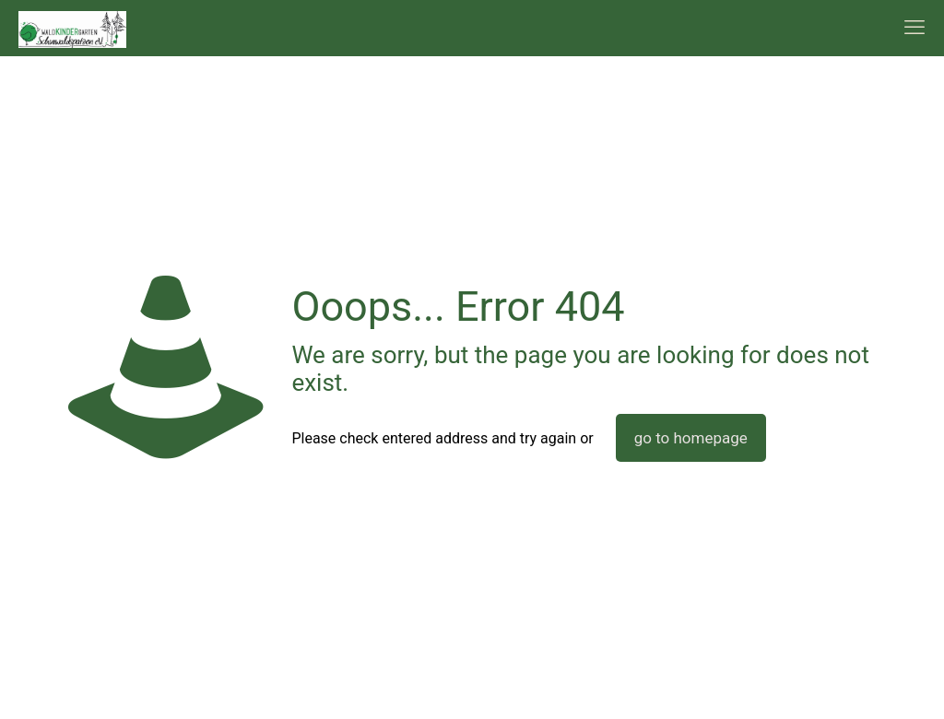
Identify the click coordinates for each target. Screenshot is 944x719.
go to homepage (691, 438)
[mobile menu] (914, 27)
